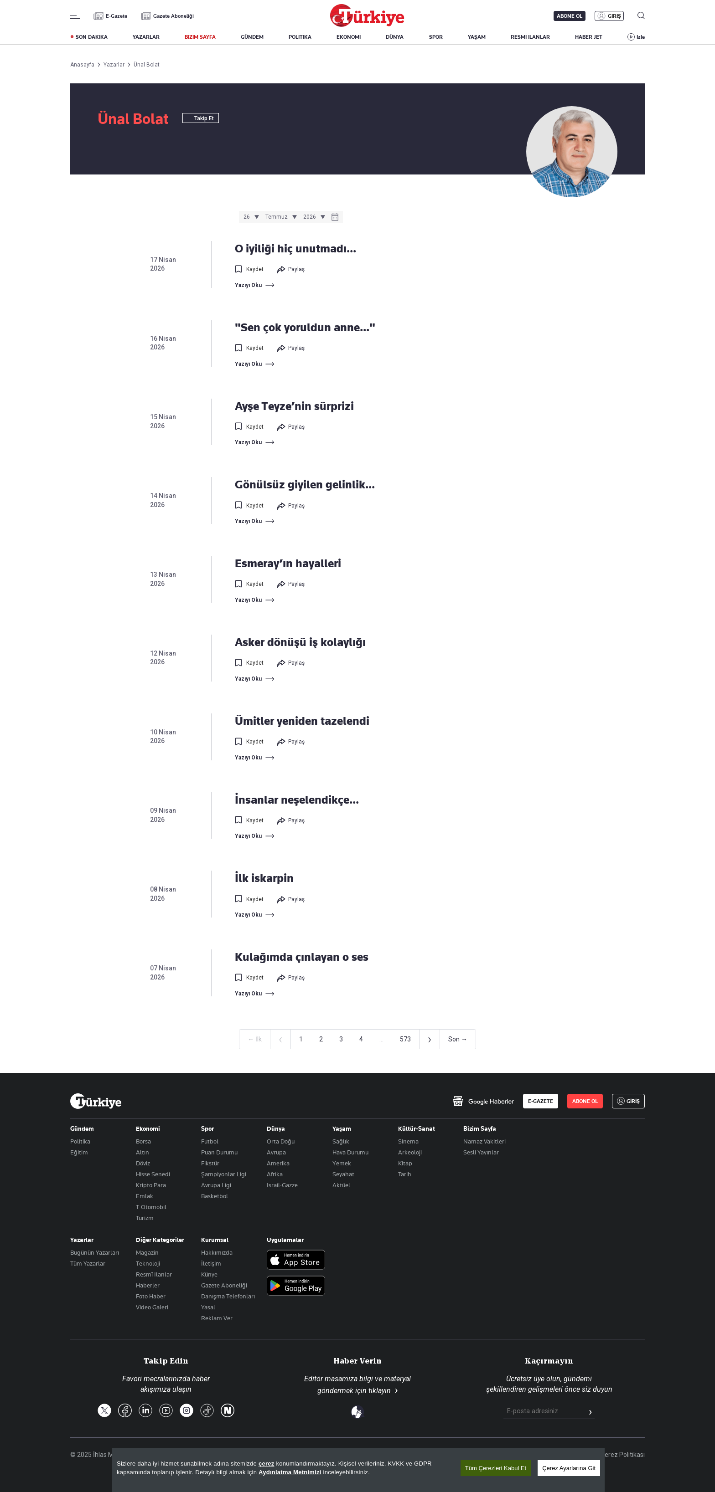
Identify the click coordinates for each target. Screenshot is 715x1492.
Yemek (341, 1163)
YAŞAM (477, 37)
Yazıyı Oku (248, 285)
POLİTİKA (300, 37)
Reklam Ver (217, 1318)
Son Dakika (368, 1454)
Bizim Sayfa (479, 1128)
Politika (80, 1141)
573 (405, 1039)
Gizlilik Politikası (566, 1454)
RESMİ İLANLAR (530, 37)
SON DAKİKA (92, 37)
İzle (641, 37)
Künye (209, 1274)
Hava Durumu (350, 1152)
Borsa (143, 1141)
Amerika (278, 1163)
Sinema (408, 1141)
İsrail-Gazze (282, 1185)
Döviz (143, 1163)
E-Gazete (116, 16)
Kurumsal (214, 1239)
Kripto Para (151, 1185)
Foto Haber (151, 1296)
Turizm (145, 1217)
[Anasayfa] (95, 1101)
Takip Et (200, 118)
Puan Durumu (219, 1152)
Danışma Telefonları (228, 1296)
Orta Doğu (281, 1141)
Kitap (405, 1163)
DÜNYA (395, 37)
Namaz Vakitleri (484, 1141)
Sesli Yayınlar (481, 1152)
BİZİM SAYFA (200, 37)
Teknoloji (148, 1263)
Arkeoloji (410, 1152)
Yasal (208, 1307)
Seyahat (343, 1174)
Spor (207, 1128)
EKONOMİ (349, 37)
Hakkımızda (217, 1252)
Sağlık (340, 1141)
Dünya (276, 1128)
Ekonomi (148, 1128)
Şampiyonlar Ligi (223, 1174)
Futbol (209, 1141)
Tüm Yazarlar (87, 1263)
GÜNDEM (252, 37)
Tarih (404, 1174)
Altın (142, 1152)
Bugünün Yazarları (94, 1252)
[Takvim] (335, 218)
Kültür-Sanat (416, 1128)
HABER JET (588, 37)
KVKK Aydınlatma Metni (499, 1454)
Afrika (275, 1174)
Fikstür (210, 1163)
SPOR (436, 37)
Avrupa (276, 1152)
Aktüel (341, 1185)
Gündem (82, 1128)
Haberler (148, 1285)
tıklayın (379, 1390)
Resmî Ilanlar (154, 1274)
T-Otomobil (151, 1206)
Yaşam (341, 1128)
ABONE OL (569, 16)
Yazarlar (81, 1239)
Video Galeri (152, 1307)
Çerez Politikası (623, 1454)
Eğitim (79, 1152)
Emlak (144, 1196)
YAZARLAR (146, 37)
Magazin (147, 1252)
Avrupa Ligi (216, 1185)
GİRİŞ (614, 16)
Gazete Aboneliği (173, 16)
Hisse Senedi (153, 1174)
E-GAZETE (540, 1101)
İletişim (211, 1263)
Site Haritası (413, 1454)
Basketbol (214, 1196)
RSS (448, 1454)
